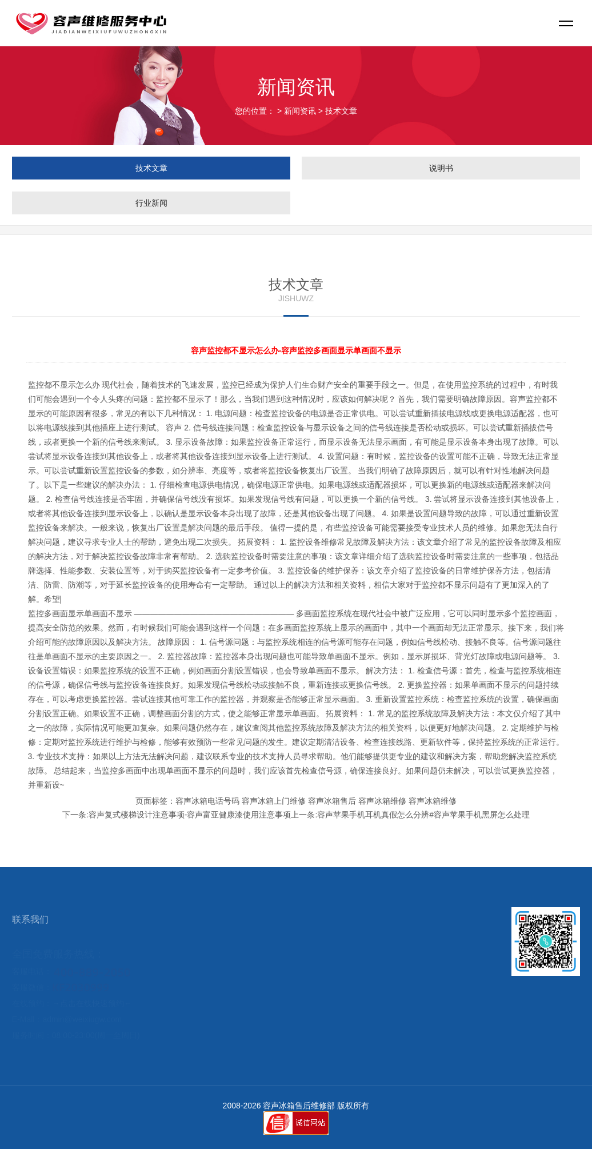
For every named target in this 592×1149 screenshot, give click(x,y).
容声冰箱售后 (332, 800)
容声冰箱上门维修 (274, 800)
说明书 (441, 168)
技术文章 (341, 110)
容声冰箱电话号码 (207, 800)
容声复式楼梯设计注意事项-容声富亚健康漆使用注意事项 (190, 814)
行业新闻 (151, 203)
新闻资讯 (300, 110)
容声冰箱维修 (382, 800)
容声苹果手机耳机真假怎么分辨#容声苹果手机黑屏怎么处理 (423, 814)
